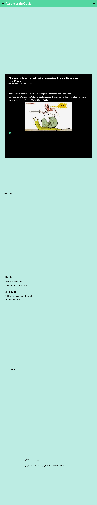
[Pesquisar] (34, 3)
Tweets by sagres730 (32, 461)
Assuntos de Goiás (18, 3)
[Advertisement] (48, 174)
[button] (9, 87)
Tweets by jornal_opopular (13, 281)
